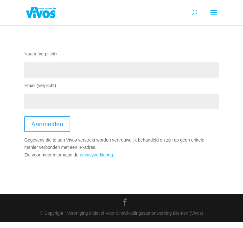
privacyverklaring (96, 154)
